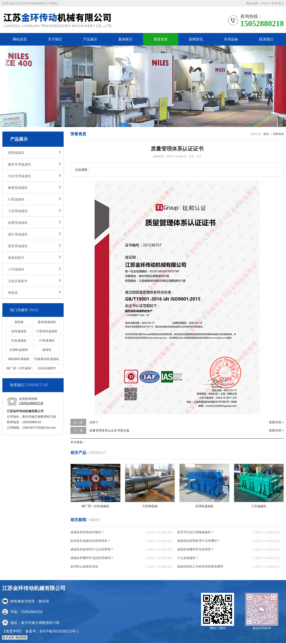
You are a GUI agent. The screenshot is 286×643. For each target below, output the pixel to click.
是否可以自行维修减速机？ (195, 532)
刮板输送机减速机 (47, 359)
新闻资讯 (196, 39)
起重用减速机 (18, 222)
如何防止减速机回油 (84, 566)
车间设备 (231, 39)
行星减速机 (16, 199)
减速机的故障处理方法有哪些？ (198, 540)
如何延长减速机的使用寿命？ (90, 540)
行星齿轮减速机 (47, 331)
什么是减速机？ (188, 558)
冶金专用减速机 (19, 176)
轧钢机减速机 (19, 349)
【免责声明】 (12, 631)
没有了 (94, 422)
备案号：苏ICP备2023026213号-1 (52, 631)
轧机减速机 (19, 340)
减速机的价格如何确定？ (87, 532)
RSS (265, 3)
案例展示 (125, 39)
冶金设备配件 (18, 281)
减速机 (46, 349)
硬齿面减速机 (47, 322)
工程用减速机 (18, 211)
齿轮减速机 (19, 331)
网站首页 (20, 39)
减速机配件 (16, 257)
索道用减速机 (18, 246)
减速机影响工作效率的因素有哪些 (200, 566)
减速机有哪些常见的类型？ (195, 549)
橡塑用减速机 (18, 187)
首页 (266, 134)
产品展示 (90, 39)
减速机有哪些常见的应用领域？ (92, 558)
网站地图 (252, 3)
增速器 (13, 292)
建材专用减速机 (19, 164)
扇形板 (19, 322)
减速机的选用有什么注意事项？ (92, 549)
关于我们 (55, 39)
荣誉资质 (161, 39)
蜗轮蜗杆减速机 (19, 359)
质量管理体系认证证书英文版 (109, 430)
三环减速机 (16, 269)
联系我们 (277, 3)
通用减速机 (16, 152)
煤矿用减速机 (18, 234)
